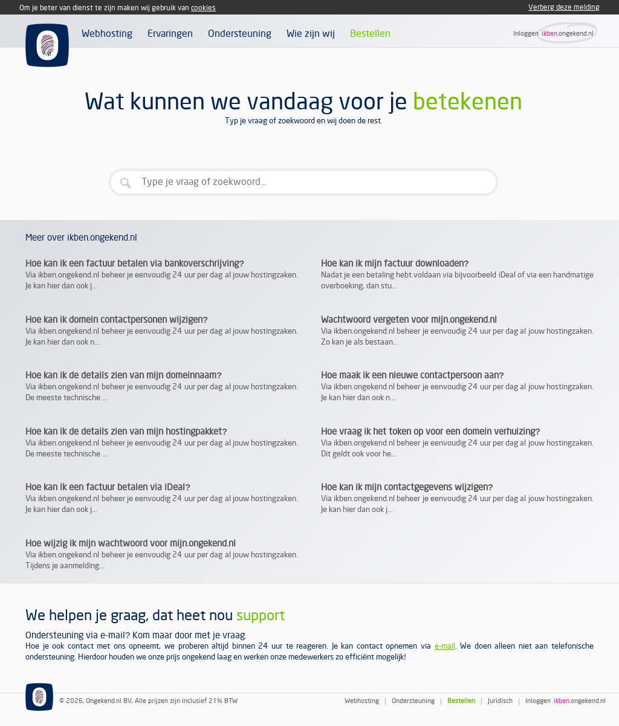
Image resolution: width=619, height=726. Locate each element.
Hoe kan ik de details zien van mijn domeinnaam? (123, 375)
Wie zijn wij (311, 33)
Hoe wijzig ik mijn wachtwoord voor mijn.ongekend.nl (130, 543)
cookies (203, 8)
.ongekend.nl (575, 33)
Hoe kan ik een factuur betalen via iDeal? (107, 487)
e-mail (445, 646)
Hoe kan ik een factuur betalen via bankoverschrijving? (134, 263)
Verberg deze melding (564, 7)
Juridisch (500, 701)
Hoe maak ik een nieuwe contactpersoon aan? (412, 375)
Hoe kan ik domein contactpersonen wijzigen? (116, 320)
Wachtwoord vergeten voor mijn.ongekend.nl (409, 320)
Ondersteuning (239, 33)
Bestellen (370, 33)
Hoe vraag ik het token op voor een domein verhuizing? (430, 431)
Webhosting (107, 33)
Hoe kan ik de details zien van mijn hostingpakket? (126, 431)
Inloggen (526, 33)
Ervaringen (170, 33)
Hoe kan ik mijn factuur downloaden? (395, 263)
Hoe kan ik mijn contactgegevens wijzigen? (407, 487)
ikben (549, 33)
